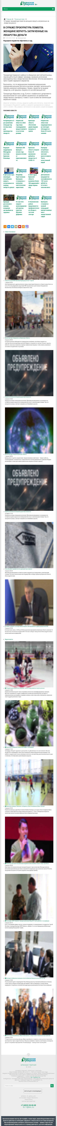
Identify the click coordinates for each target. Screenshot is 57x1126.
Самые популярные (10, 232)
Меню (6, 9)
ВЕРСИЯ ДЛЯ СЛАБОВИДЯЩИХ (32, 1091)
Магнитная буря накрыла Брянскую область (16, 454)
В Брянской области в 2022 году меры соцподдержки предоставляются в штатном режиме (21, 127)
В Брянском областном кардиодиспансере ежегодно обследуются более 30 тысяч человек (46, 127)
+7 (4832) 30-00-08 (28, 1105)
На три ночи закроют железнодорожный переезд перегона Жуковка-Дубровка (21, 208)
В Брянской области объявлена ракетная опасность (18, 397)
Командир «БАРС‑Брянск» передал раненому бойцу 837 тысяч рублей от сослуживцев (27, 921)
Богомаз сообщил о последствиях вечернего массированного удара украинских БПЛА (26, 626)
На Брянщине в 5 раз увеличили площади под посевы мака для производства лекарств (8, 127)
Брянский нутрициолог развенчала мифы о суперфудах (19, 747)
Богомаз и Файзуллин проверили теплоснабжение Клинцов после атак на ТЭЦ (25, 978)
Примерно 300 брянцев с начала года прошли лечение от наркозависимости (21, 154)
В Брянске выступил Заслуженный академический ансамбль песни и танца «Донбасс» (27, 863)
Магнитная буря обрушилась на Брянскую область (17, 338)
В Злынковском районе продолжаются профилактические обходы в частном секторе (33, 208)
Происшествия (22, 38)
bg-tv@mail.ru (35, 1077)
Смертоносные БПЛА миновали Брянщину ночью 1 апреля (19, 280)
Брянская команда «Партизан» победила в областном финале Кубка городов (25, 806)
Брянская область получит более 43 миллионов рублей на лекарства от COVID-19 (33, 154)
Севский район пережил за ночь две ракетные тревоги (18, 569)
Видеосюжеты (9, 639)
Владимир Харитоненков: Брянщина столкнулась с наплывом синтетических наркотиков (20, 181)
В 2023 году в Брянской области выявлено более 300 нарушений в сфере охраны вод (33, 181)
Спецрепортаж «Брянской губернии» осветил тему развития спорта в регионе (25, 688)
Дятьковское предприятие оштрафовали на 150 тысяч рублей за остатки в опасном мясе (46, 181)
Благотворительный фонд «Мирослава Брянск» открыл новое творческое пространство (27, 1035)
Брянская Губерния (28, 1065)
